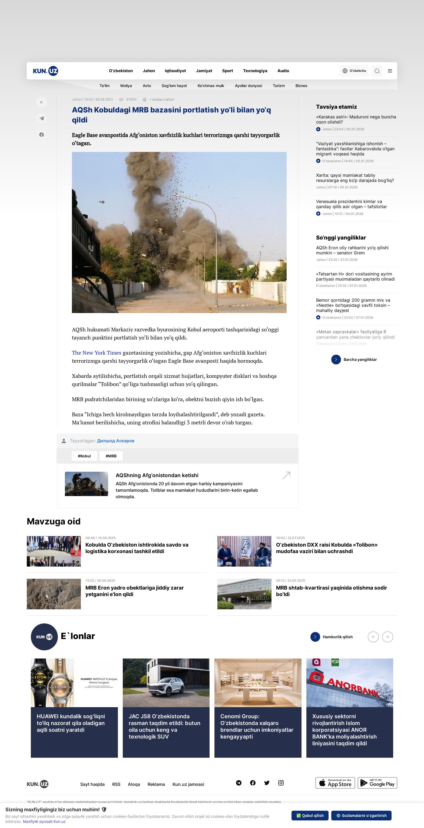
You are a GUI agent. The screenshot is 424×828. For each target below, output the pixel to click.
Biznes (301, 85)
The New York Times (96, 352)
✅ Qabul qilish (310, 815)
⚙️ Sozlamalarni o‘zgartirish (361, 815)
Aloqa (134, 784)
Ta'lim (105, 85)
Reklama (156, 784)
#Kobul (84, 456)
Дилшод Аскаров (115, 440)
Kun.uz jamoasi (188, 784)
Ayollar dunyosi (248, 85)
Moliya (126, 85)
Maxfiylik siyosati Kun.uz (44, 821)
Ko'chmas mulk (211, 85)
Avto (147, 85)
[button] (373, 637)
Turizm (279, 85)
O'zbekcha (354, 71)
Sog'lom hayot (174, 85)
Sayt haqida (92, 784)
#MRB (111, 456)
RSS (116, 784)
